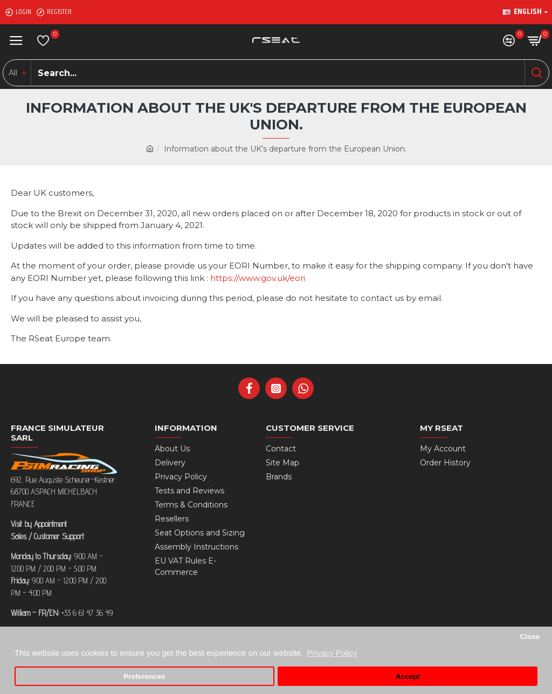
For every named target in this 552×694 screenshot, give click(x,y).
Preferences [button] (144, 676)
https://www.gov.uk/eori (257, 278)
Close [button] (530, 637)
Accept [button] (408, 676)
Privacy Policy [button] (332, 652)
